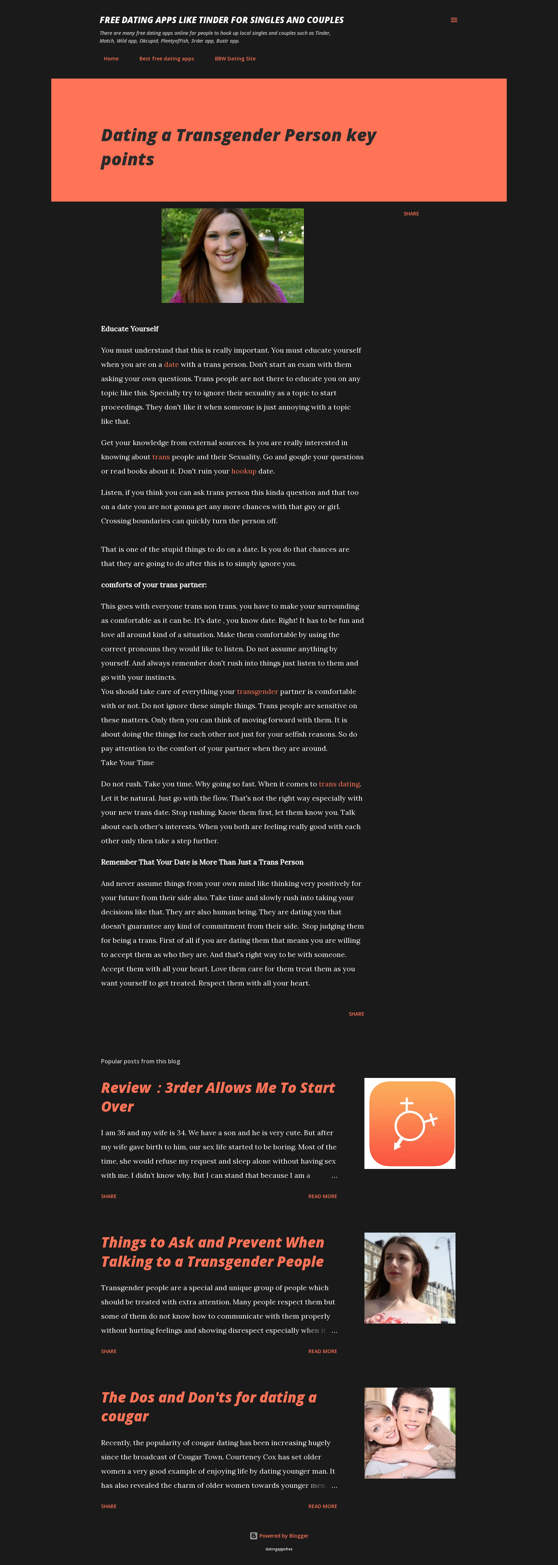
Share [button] (411, 213)
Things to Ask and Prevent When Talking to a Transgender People (213, 1251)
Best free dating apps (162, 58)
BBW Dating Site (231, 58)
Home (107, 58)
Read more (323, 1196)
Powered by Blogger (279, 1535)
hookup (244, 470)
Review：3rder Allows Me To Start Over (218, 1097)
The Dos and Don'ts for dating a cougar (209, 1406)
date (171, 364)
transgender (257, 691)
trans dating (339, 783)
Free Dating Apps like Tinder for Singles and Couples (222, 20)
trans (161, 456)
